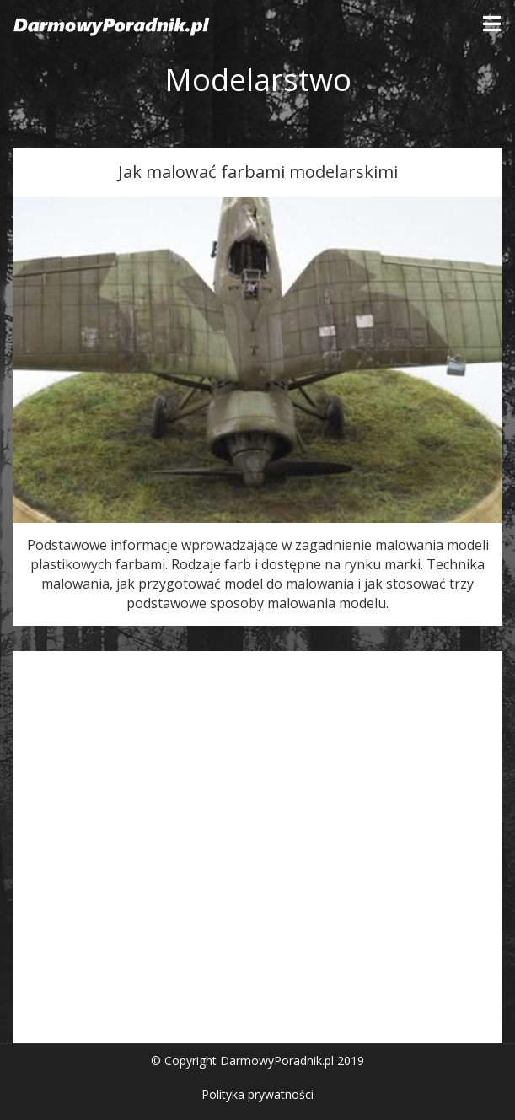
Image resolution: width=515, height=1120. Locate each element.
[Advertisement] (257, 852)
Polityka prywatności (257, 1094)
